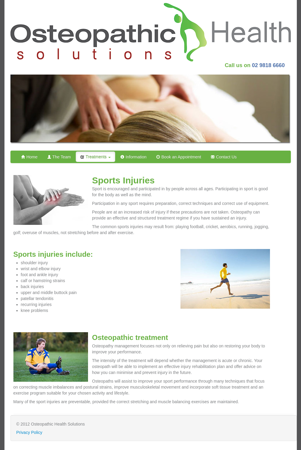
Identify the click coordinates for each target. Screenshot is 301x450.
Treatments (95, 156)
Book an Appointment (178, 156)
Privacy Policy (29, 432)
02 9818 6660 (268, 65)
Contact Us (224, 156)
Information (133, 156)
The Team (59, 156)
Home (29, 156)
